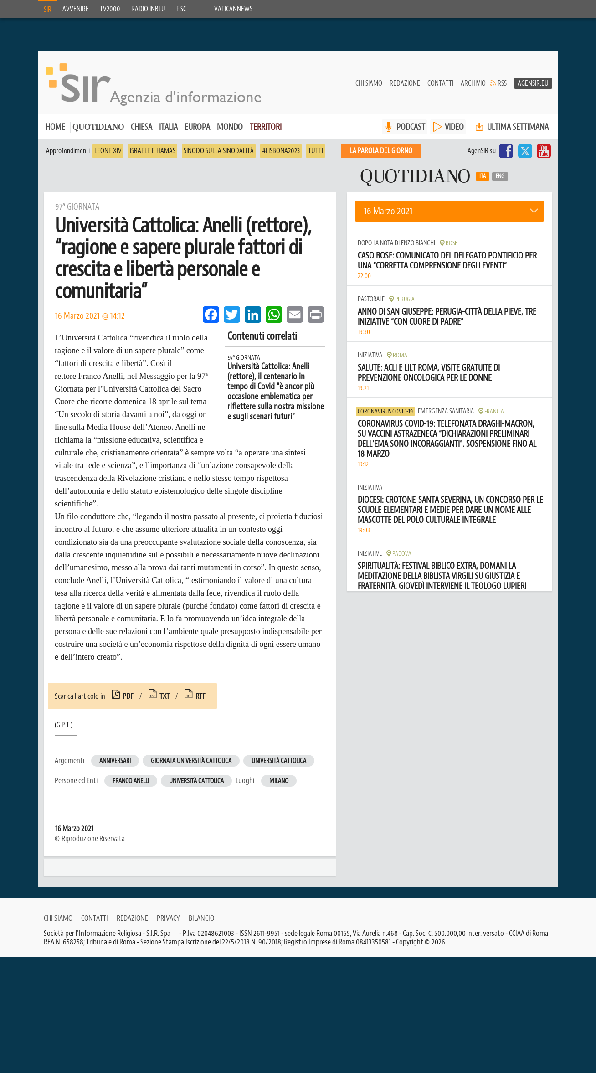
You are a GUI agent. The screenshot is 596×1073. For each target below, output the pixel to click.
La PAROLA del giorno (381, 155)
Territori (266, 131)
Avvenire (75, 9)
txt (164, 700)
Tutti (315, 155)
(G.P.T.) (63, 729)
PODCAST (410, 131)
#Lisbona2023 (281, 155)
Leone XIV (108, 155)
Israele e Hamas (152, 155)
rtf (200, 700)
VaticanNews (233, 9)
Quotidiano (98, 132)
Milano (278, 785)
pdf (128, 700)
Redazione (405, 87)
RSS (502, 87)
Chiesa (141, 131)
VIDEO (454, 131)
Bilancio (201, 934)
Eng (500, 180)
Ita (482, 180)
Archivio (473, 87)
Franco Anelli (131, 785)
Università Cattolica (279, 765)
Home (55, 131)
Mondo (230, 131)
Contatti (440, 87)
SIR (47, 9)
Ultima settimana (511, 131)
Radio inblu (148, 9)
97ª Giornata (244, 362)
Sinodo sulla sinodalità (219, 155)
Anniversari (115, 765)
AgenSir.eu (533, 87)
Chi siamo (368, 87)
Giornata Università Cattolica (191, 765)
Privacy (168, 934)
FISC (181, 9)
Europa (197, 131)
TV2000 (110, 9)
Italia (168, 131)
